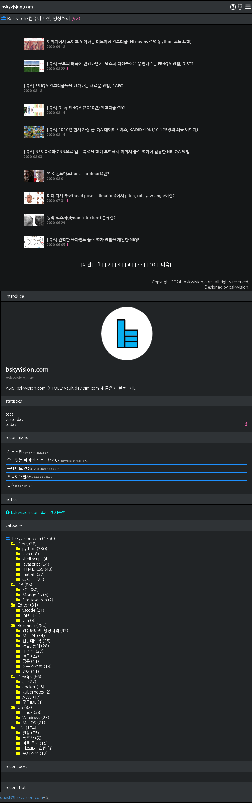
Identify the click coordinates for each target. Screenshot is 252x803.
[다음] (165, 264)
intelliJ (31, 615)
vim (28, 620)
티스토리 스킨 (37, 748)
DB (24, 584)
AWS (31, 697)
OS (24, 707)
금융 (30, 661)
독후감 (32, 738)
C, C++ (33, 579)
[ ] (99, 264)
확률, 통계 (35, 646)
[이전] (87, 264)
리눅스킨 (28, 452)
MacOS (33, 723)
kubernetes (36, 692)
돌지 (20, 485)
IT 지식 (32, 651)
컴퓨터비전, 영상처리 (44, 631)
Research (32, 625)
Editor (27, 605)
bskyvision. (239, 287)
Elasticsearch (37, 600)
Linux (31, 712)
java (30, 554)
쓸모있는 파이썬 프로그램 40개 (48, 460)
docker (33, 687)
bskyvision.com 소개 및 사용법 (36, 512)
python (34, 549)
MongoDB (35, 595)
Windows (35, 718)
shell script (35, 559)
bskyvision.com (17, 7)
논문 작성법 (36, 666)
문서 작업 (34, 753)
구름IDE (32, 702)
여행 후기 (34, 743)
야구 (30, 656)
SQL (30, 590)
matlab (33, 574)
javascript (35, 564)
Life (26, 728)
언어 (30, 671)
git (28, 682)
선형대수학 (36, 641)
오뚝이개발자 (29, 477)
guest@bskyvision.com (21, 797)
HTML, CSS (37, 569)
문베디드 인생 (33, 468)
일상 (30, 733)
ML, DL (33, 636)
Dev (27, 544)
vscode (33, 610)
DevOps (29, 677)
